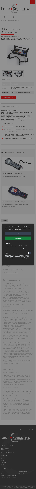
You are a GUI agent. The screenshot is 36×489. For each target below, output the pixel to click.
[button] (18, 233)
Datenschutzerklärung (17, 229)
